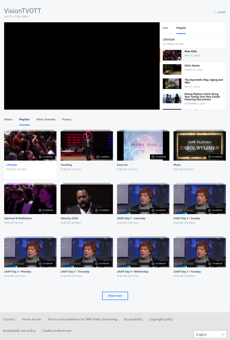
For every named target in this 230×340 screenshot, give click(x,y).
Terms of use (31, 319)
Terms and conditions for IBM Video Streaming (82, 319)
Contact (9, 319)
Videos (8, 119)
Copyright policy (161, 319)
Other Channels (45, 119)
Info (165, 28)
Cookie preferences (56, 330)
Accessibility (133, 319)
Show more (115, 295)
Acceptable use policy (19, 330)
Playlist (181, 28)
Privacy (66, 119)
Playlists (24, 119)
